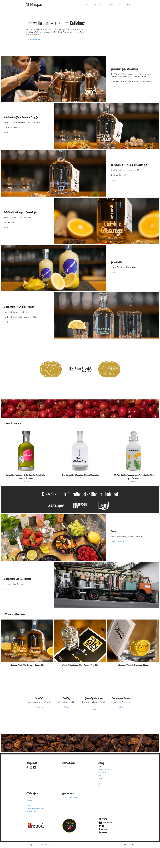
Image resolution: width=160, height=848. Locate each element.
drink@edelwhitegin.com (68, 767)
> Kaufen (113, 86)
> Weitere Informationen (118, 541)
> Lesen (6, 589)
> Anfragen (66, 707)
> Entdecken (39, 707)
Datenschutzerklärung (44, 845)
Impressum (34, 845)
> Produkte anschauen (33, 39)
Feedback (28, 845)
